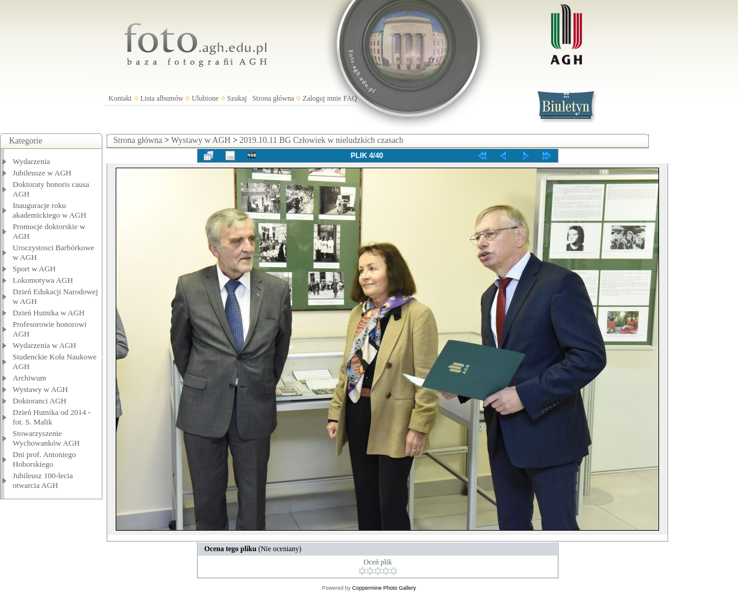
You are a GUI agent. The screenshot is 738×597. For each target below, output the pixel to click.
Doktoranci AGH (39, 400)
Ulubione (205, 98)
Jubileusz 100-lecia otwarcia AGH (43, 480)
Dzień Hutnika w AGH (49, 312)
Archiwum (29, 377)
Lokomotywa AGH (43, 280)
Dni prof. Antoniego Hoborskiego (44, 459)
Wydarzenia (31, 161)
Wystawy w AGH (40, 389)
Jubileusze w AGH (42, 172)
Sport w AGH (34, 268)
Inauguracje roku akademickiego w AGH (49, 210)
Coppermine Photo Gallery (384, 588)
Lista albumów (162, 98)
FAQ (350, 98)
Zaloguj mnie (321, 98)
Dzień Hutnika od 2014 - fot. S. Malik (51, 417)
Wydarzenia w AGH (44, 345)
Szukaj (237, 98)
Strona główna (273, 98)
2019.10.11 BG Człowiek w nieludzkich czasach (322, 140)
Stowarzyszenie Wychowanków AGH (46, 438)
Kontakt (120, 98)
